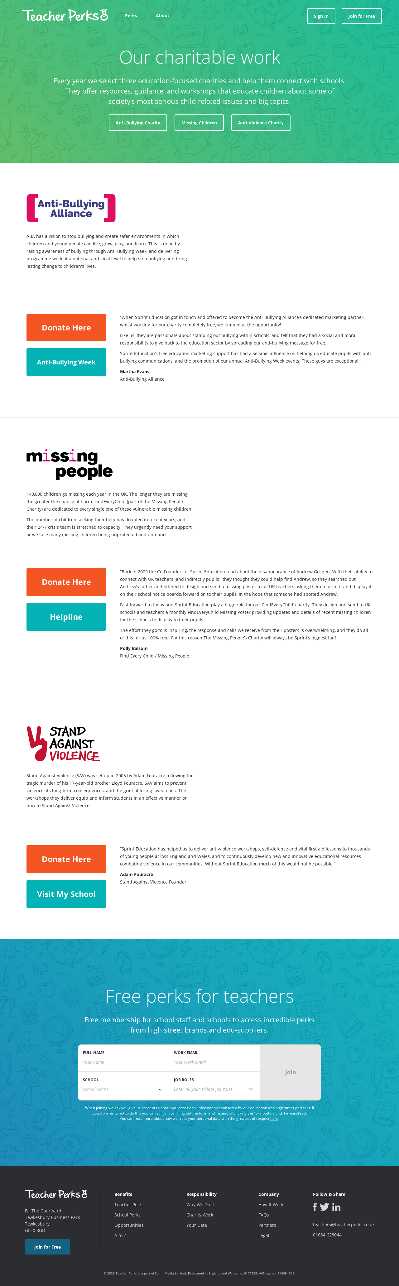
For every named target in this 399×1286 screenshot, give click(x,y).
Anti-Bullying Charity (138, 123)
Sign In (321, 16)
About (162, 15)
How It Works (272, 1204)
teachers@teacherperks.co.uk (344, 1224)
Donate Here (66, 327)
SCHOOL (91, 1079)
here (288, 1113)
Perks (131, 15)
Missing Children (199, 123)
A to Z (120, 1235)
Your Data (196, 1225)
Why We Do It (200, 1204)
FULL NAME (93, 1052)
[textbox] (214, 1089)
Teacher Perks (129, 1204)
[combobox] (123, 1089)
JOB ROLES (184, 1079)
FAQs (263, 1215)
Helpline (66, 616)
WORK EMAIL (186, 1052)
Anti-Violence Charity (261, 123)
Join (290, 1072)
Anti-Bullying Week (66, 362)
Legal (263, 1235)
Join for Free (362, 16)
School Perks (127, 1215)
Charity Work (199, 1215)
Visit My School (66, 894)
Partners (267, 1225)
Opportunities (129, 1225)
